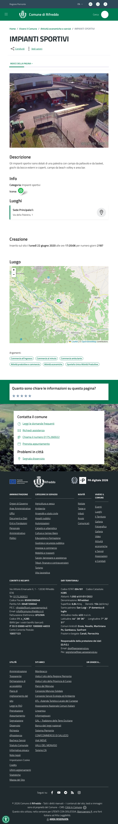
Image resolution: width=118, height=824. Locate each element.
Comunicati (83, 523)
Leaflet (73, 341)
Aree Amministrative (20, 508)
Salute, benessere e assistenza (51, 558)
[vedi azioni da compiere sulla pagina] (34, 48)
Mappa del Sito (17, 780)
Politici (13, 538)
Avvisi (81, 518)
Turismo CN (41, 750)
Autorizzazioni (42, 523)
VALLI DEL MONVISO (46, 745)
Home (13, 29)
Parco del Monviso (44, 686)
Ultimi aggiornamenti (20, 770)
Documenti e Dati (18, 518)
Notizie (81, 503)
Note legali (15, 755)
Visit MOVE (41, 740)
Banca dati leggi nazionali (48, 725)
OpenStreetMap (89, 341)
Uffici (12, 513)
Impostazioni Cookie (20, 760)
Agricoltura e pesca (45, 503)
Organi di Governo (19, 503)
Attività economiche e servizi (56, 29)
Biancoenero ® (84, 811)
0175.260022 (20, 596)
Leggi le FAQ (16, 706)
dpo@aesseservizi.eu (78, 648)
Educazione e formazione (48, 538)
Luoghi (98, 512)
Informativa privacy (19, 750)
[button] (60, 301)
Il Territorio (100, 516)
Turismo (39, 567)
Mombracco (41, 671)
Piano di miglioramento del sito (19, 696)
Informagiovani (42, 715)
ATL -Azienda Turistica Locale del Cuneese (56, 701)
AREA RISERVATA (57, 819)
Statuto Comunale (19, 745)
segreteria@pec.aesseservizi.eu (81, 652)
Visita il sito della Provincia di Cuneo (53, 681)
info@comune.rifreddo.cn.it (30, 611)
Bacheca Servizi (18, 740)
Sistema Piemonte (44, 730)
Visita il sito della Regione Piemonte (53, 676)
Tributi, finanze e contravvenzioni (52, 563)
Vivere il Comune (28, 29)
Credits (13, 765)
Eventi (98, 507)
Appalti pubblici (43, 518)
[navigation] (6, 14)
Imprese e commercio (46, 548)
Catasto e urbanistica (46, 528)
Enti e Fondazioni (18, 523)
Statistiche (15, 775)
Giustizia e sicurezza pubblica (49, 543)
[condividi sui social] (17, 48)
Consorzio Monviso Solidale (49, 691)
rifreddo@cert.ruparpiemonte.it (31, 607)
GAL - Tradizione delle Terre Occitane (54, 720)
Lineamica (40, 711)
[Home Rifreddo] (37, 14)
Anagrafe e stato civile (46, 513)
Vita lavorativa (42, 572)
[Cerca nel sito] (104, 14)
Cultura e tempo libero (46, 533)
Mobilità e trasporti (44, 553)
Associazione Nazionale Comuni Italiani (55, 706)
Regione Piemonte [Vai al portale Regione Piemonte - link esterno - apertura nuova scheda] (18, 4)
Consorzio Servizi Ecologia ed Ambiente (55, 696)
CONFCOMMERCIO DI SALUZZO (51, 735)
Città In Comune (73, 807)
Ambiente (40, 508)
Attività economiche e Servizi (101, 546)
